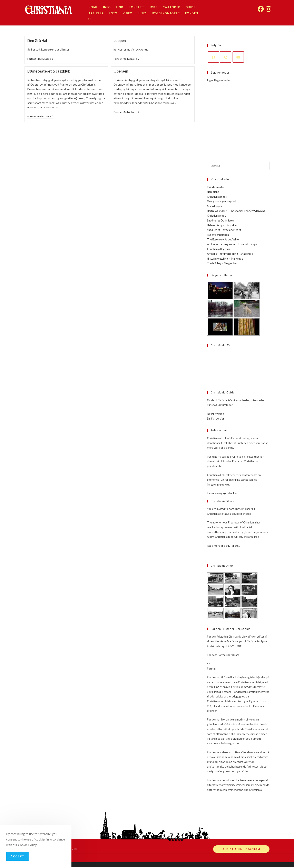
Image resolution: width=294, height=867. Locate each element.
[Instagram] (225, 57)
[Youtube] (238, 57)
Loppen (120, 40)
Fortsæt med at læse (40, 59)
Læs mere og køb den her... (223, 493)
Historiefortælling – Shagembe (225, 258)
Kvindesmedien (216, 187)
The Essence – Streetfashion (223, 239)
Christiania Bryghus (218, 249)
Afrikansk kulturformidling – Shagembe (230, 253)
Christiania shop (216, 215)
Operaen (121, 71)
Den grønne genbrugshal (221, 201)
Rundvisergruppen (218, 234)
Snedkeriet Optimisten (220, 220)
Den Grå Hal (37, 40)
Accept (17, 856)
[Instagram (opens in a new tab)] (268, 7)
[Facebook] (213, 57)
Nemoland (213, 191)
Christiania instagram (241, 848)
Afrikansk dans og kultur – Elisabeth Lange (232, 244)
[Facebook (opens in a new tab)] (261, 7)
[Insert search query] (238, 166)
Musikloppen (215, 206)
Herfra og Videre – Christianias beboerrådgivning (236, 211)
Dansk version (215, 413)
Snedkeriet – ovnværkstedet (224, 229)
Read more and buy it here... (223, 545)
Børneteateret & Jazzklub (48, 71)
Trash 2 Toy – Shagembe (221, 263)
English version (216, 418)
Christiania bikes (217, 196)
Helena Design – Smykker (222, 225)
